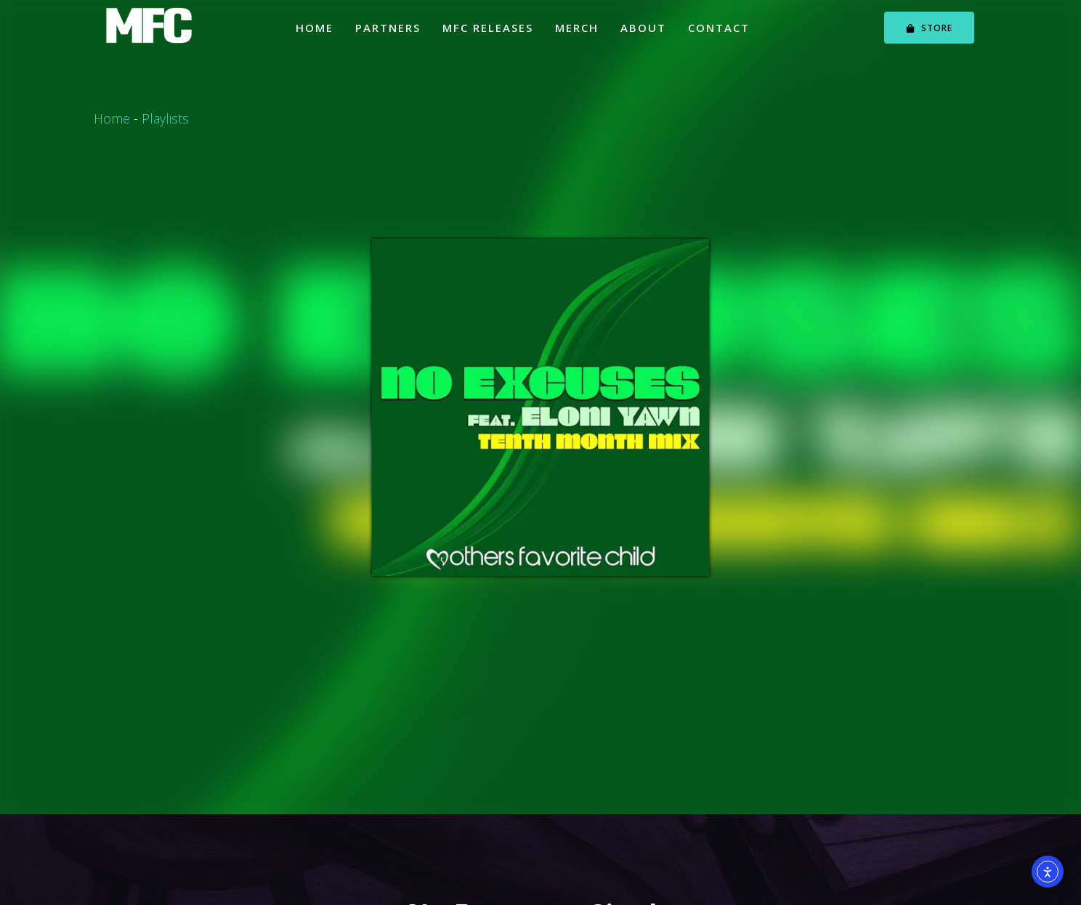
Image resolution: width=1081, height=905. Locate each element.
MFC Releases (487, 27)
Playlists (165, 118)
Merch (577, 27)
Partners (388, 27)
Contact (719, 27)
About (643, 27)
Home (314, 27)
